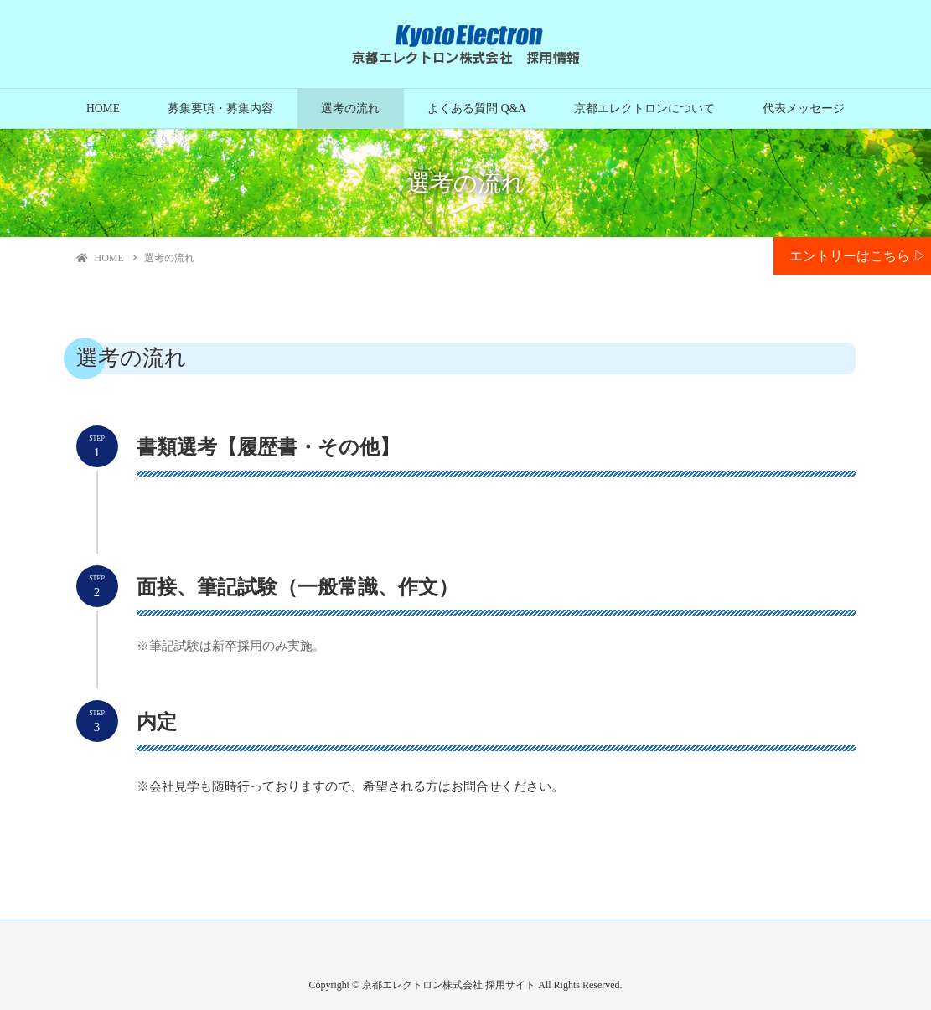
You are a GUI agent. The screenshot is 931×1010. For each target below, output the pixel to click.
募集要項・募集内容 (220, 108)
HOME (103, 108)
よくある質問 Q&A (476, 108)
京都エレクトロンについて (644, 108)
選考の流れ (350, 108)
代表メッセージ (804, 108)
